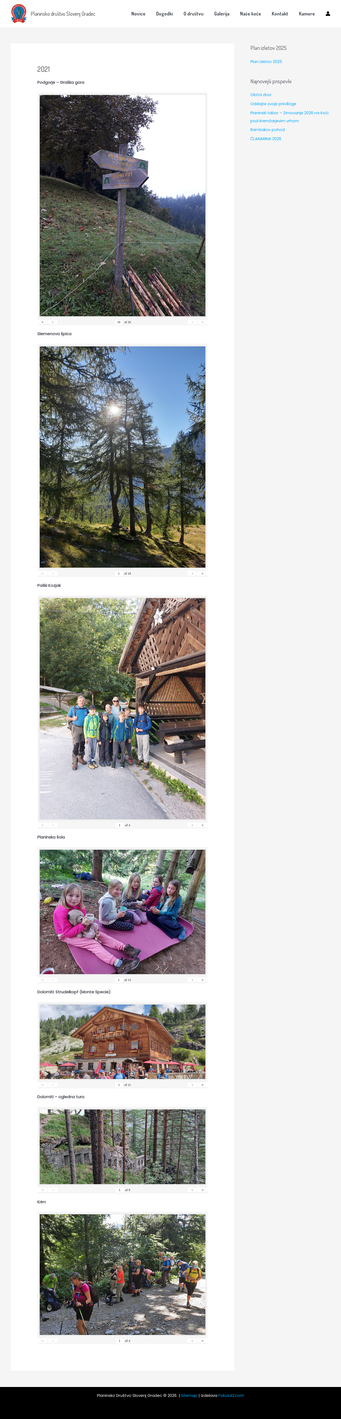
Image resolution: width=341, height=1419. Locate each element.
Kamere (307, 14)
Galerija (225, 14)
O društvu (198, 14)
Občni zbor (261, 94)
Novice (145, 14)
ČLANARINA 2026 (266, 138)
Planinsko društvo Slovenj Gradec (63, 13)
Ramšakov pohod (267, 129)
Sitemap (189, 1395)
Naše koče (253, 14)
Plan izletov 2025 (266, 61)
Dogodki (170, 14)
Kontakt (281, 14)
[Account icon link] (328, 13)
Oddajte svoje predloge (274, 103)
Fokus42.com (232, 1395)
